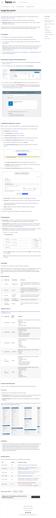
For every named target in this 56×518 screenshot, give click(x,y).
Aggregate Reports (48, 32)
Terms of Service (28, 510)
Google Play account (7, 37)
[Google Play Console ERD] (21, 421)
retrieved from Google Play (34, 200)
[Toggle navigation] (2, 2)
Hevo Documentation (5, 6)
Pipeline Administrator (34, 52)
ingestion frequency (19, 226)
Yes (15, 491)
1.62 (12, 484)
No (20, 491)
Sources (12, 6)
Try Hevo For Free (35, 496)
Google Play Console (30, 6)
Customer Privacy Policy (28, 508)
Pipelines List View (19, 133)
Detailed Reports (48, 30)
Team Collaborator (24, 52)
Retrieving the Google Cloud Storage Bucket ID (49, 21)
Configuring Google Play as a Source (49, 24)
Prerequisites (46, 18)
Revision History (47, 38)
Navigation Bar (15, 131)
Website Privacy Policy (28, 506)
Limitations (46, 36)
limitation (23, 475)
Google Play (3, 16)
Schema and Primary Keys (49, 34)
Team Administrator (15, 52)
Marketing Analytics (20, 6)
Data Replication (47, 27)
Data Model (46, 29)
